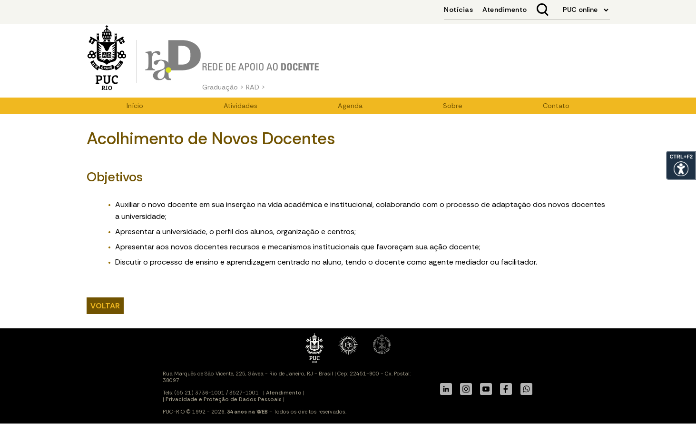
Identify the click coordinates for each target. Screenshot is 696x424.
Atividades (240, 105)
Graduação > (223, 87)
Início (135, 105)
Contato (556, 105)
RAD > (255, 87)
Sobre (452, 105)
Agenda (350, 105)
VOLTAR (105, 306)
